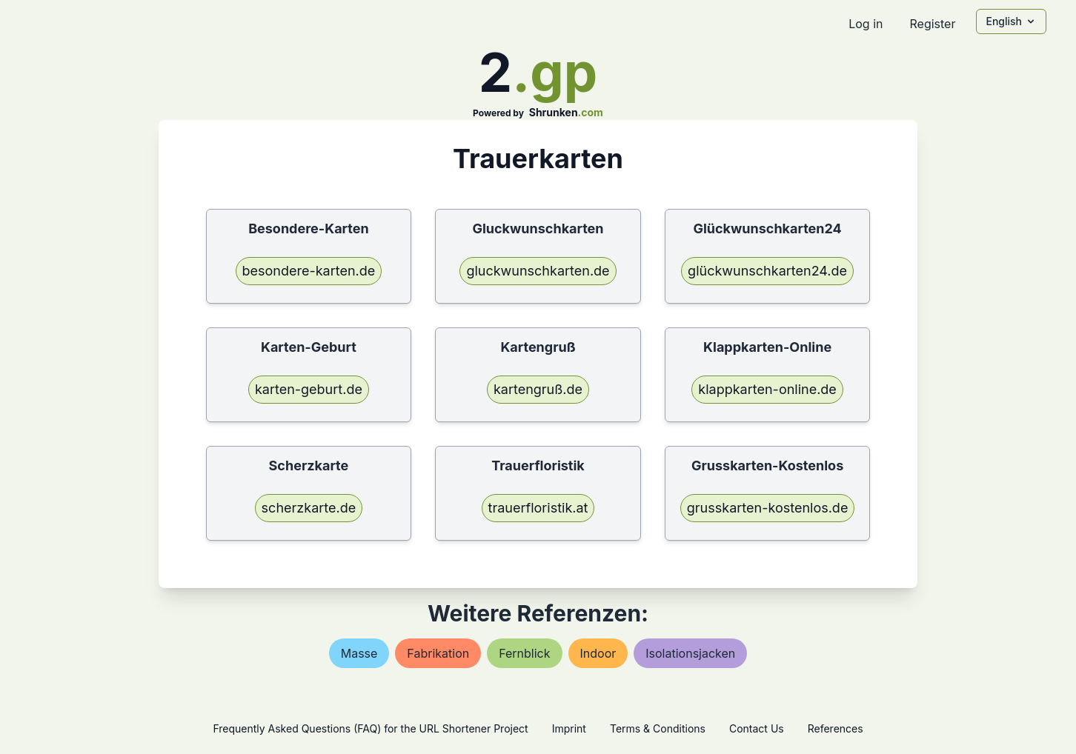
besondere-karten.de (309, 270)
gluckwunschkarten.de (537, 270)
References (835, 728)
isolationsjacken (690, 653)
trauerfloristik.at (538, 508)
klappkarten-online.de (767, 389)
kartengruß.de (538, 389)
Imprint (569, 728)
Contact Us (756, 728)
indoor (598, 653)
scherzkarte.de (309, 508)
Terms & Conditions (657, 728)
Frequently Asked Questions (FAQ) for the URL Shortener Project (370, 728)
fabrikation (438, 653)
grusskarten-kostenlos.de (767, 508)
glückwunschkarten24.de (767, 270)
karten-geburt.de (308, 389)
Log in (865, 23)
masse (359, 653)
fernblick (524, 653)
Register (932, 23)
